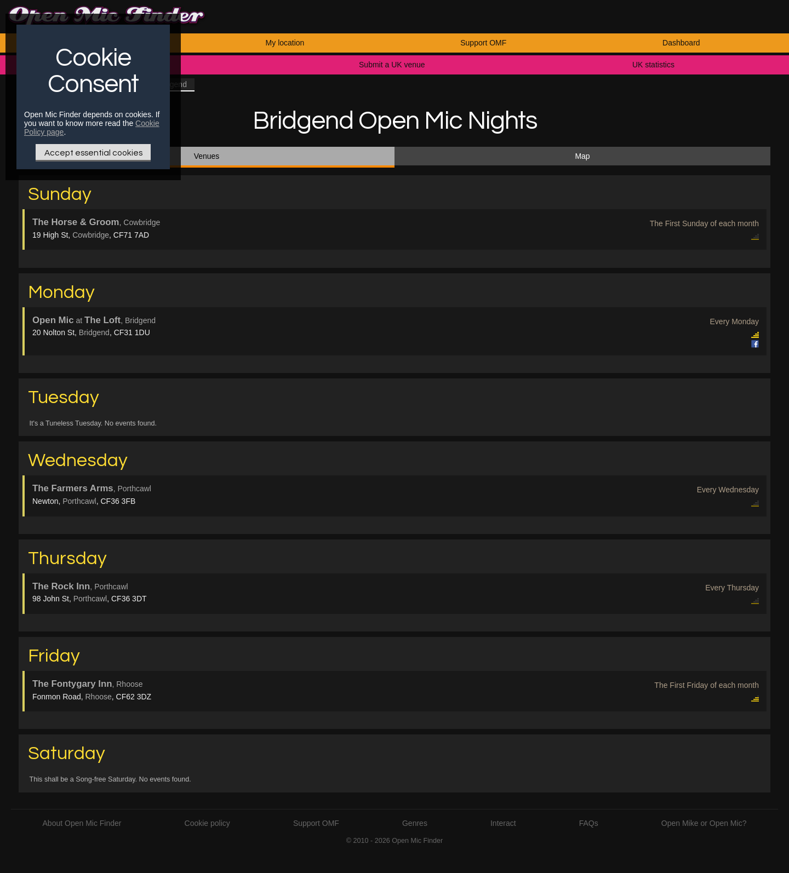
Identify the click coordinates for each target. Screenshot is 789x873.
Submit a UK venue (392, 64)
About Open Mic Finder (82, 823)
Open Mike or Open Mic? (704, 823)
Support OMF (483, 42)
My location (285, 42)
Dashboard (681, 42)
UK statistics (653, 64)
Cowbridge (90, 235)
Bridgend (94, 332)
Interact (503, 823)
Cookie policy (207, 823)
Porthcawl (79, 501)
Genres (414, 823)
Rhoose (98, 696)
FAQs (588, 823)
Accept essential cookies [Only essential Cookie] (93, 152)
